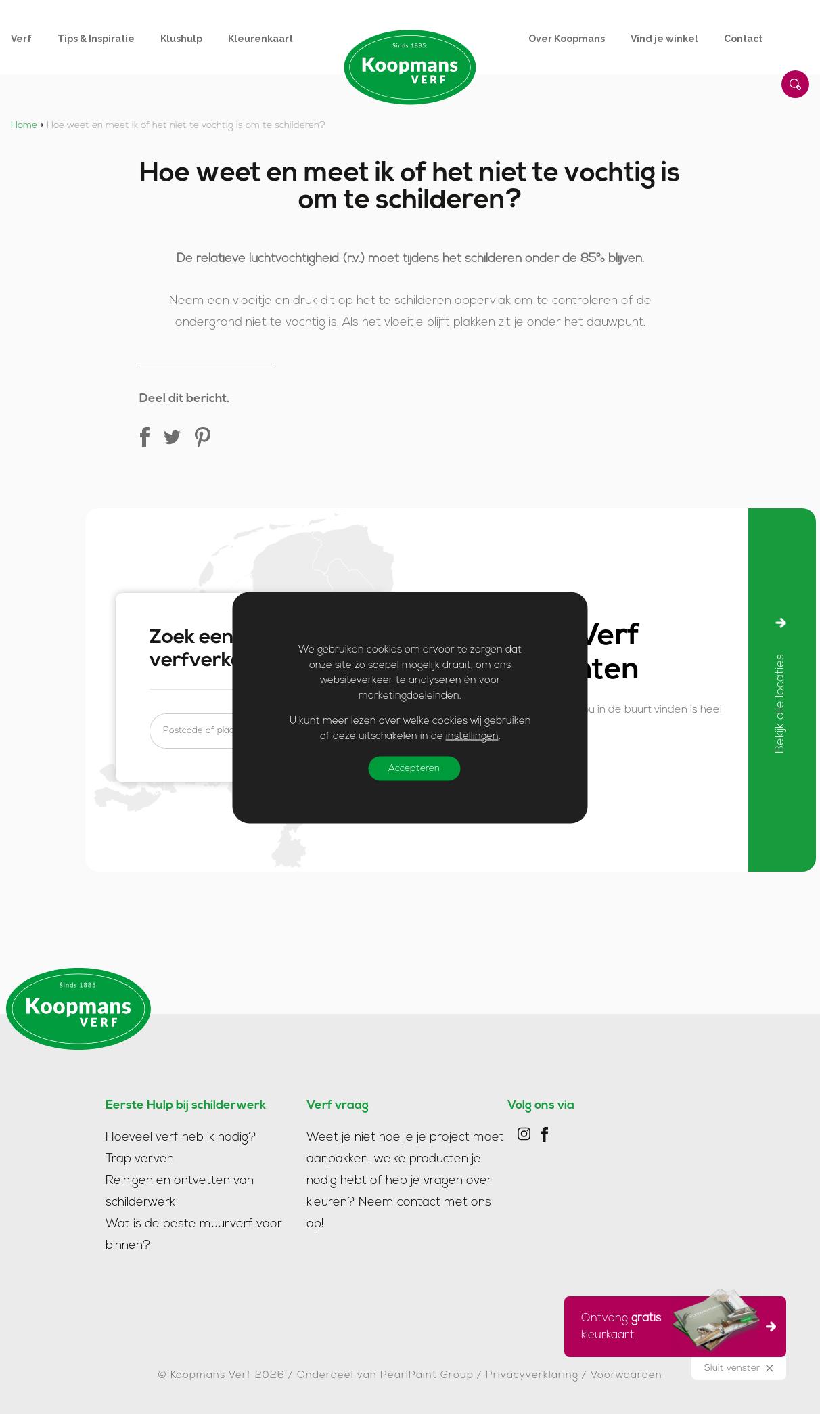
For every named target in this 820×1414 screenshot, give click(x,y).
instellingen (472, 736)
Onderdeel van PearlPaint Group (385, 1376)
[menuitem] (34, 38)
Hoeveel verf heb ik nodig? (181, 1137)
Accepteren (414, 768)
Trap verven (140, 1159)
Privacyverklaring (532, 1376)
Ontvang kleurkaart (670, 1324)
